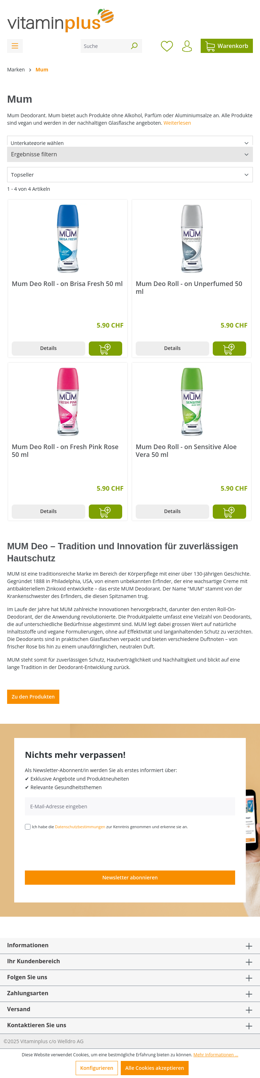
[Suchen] (134, 46)
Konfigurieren (96, 1067)
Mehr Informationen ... (216, 1055)
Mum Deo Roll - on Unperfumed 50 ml (189, 287)
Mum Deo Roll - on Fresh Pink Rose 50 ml (65, 450)
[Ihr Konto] (187, 46)
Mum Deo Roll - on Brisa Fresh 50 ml (67, 284)
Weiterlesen (177, 122)
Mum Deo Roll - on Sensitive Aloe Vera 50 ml (186, 450)
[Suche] (103, 46)
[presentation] (79, 849)
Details (48, 348)
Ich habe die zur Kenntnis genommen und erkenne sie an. (110, 826)
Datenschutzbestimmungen (80, 826)
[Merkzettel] (167, 46)
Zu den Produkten (33, 696)
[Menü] (15, 46)
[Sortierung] (130, 174)
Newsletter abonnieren (130, 877)
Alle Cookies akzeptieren (154, 1067)
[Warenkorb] (227, 46)
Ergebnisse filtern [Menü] (34, 154)
